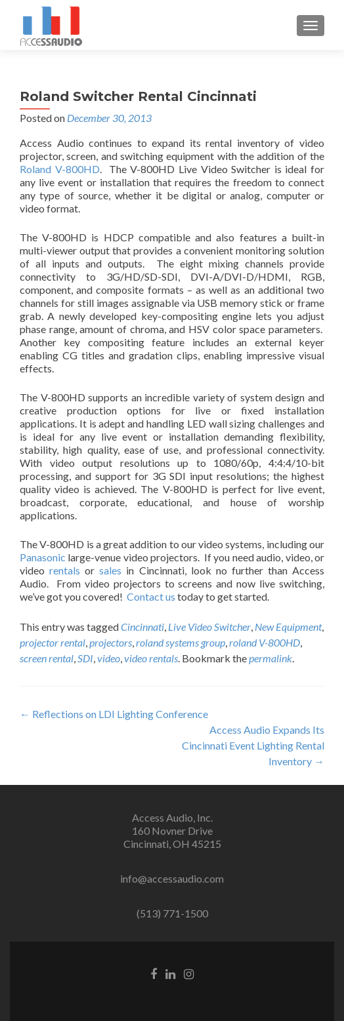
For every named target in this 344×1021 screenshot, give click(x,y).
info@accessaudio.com (172, 878)
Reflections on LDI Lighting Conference (114, 714)
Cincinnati (142, 626)
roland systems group (180, 642)
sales (110, 570)
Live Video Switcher (209, 626)
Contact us (151, 596)
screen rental (47, 658)
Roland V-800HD (60, 169)
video (108, 658)
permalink (270, 658)
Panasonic (43, 557)
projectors (110, 642)
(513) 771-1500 (172, 913)
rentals (64, 570)
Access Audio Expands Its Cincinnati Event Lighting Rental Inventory (253, 745)
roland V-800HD (264, 642)
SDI (85, 658)
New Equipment (288, 626)
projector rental (52, 642)
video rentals (151, 658)
